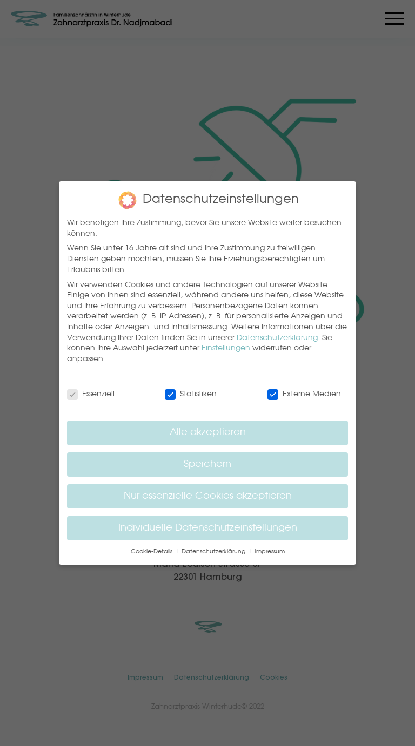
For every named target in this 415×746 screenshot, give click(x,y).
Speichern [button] (207, 464)
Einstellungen (226, 348)
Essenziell (91, 394)
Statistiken (191, 394)
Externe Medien (304, 394)
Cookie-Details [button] (152, 551)
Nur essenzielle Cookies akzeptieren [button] (208, 496)
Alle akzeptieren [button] (208, 432)
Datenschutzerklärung (277, 338)
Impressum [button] (270, 551)
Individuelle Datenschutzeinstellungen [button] (207, 528)
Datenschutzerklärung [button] (214, 551)
